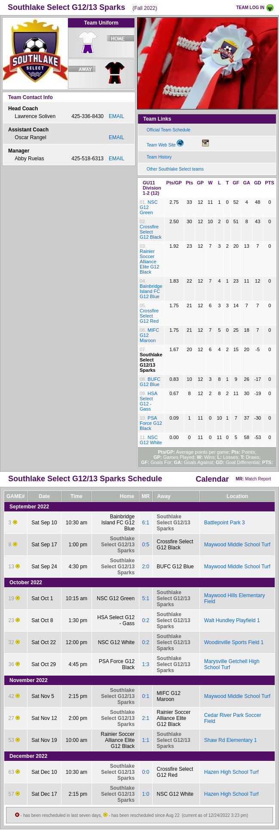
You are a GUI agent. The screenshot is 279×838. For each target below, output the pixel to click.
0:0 (145, 772)
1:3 (145, 664)
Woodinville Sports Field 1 (234, 642)
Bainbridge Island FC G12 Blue (151, 291)
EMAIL (116, 116)
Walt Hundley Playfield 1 (232, 620)
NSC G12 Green (116, 598)
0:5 (145, 545)
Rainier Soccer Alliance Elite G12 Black (149, 261)
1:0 (145, 794)
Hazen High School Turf (231, 772)
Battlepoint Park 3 (224, 523)
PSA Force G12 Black (151, 423)
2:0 (145, 567)
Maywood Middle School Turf (237, 545)
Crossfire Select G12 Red (149, 316)
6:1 (145, 523)
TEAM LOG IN (250, 7)
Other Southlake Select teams (175, 169)
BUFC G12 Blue (150, 382)
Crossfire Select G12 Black (151, 232)
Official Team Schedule (168, 130)
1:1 (145, 740)
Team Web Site (165, 143)
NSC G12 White (151, 440)
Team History (159, 157)
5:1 (145, 598)
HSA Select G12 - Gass (148, 401)
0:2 (145, 620)
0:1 (145, 696)
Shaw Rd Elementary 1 (230, 740)
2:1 (145, 718)
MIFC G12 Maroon (169, 696)
